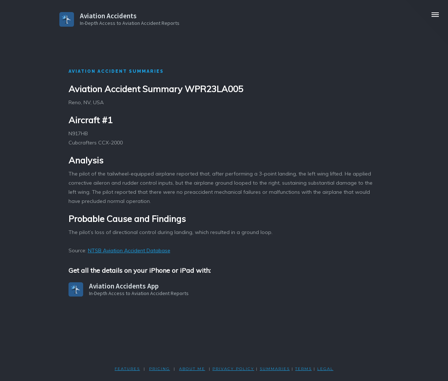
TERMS (303, 368)
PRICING (159, 368)
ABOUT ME (192, 368)
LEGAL (325, 368)
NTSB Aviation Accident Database (129, 250)
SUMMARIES (275, 368)
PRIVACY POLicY (233, 368)
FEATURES (127, 368)
